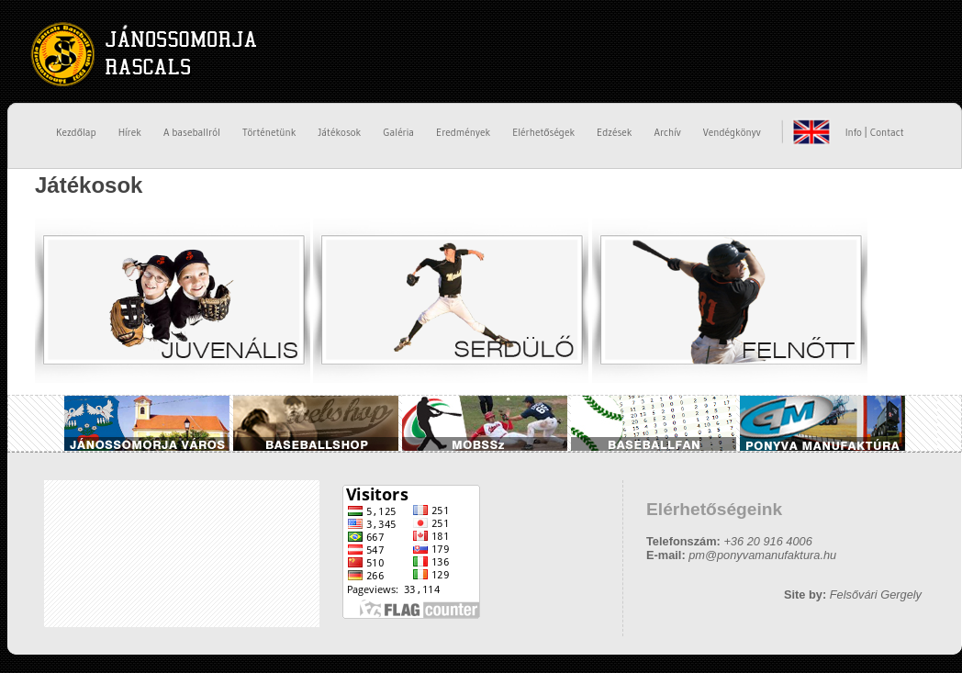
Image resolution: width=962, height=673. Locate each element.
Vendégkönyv (732, 132)
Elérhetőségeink (714, 509)
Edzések (614, 132)
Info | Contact (874, 132)
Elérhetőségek (543, 132)
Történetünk (269, 132)
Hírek (129, 132)
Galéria (398, 132)
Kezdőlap (76, 132)
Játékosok (339, 132)
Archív (667, 132)
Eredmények (463, 132)
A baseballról (191, 132)
